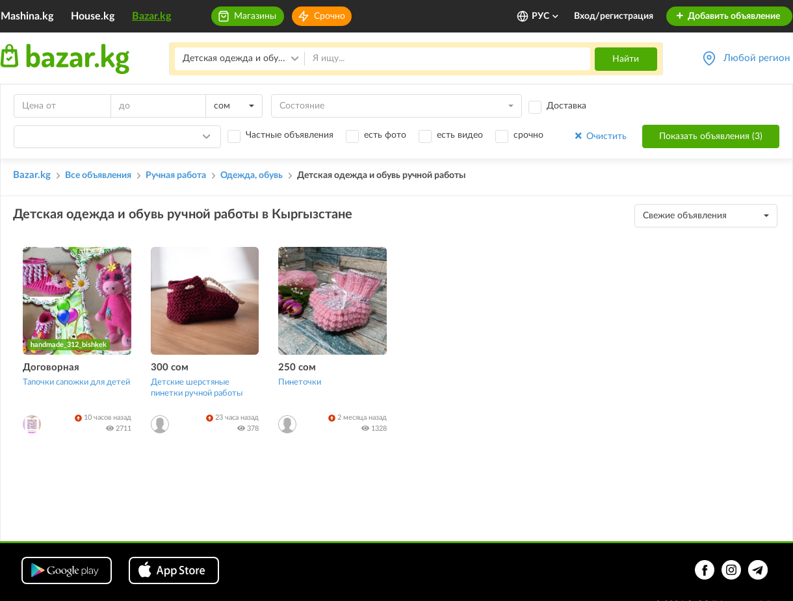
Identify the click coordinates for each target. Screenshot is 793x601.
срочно (528, 135)
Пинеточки (299, 382)
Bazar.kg (151, 16)
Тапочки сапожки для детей (76, 382)
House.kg (92, 16)
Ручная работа (176, 175)
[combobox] (234, 106)
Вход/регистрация (613, 16)
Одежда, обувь (251, 175)
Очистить (600, 136)
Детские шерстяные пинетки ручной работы (196, 388)
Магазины (255, 16)
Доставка (566, 105)
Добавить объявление (727, 16)
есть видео (460, 135)
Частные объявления (289, 135)
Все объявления (98, 175)
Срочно (329, 16)
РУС (546, 16)
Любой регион (756, 58)
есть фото (385, 135)
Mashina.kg (27, 16)
